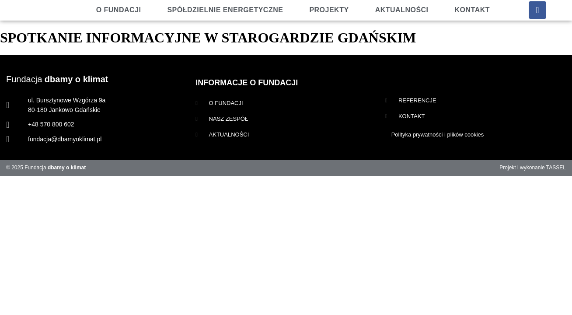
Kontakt (472, 10)
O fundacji (118, 10)
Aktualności (402, 10)
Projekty (329, 10)
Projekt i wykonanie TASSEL (532, 167)
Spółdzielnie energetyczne (225, 10)
